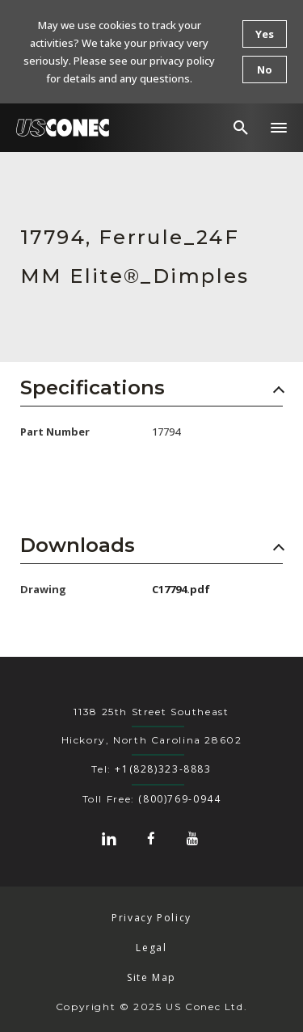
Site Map (151, 977)
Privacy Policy (151, 918)
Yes (264, 34)
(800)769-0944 (179, 799)
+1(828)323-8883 (163, 769)
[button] (279, 127)
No (264, 69)
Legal (151, 947)
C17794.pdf (181, 589)
